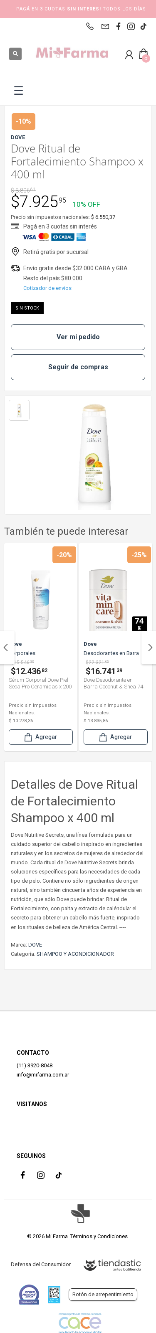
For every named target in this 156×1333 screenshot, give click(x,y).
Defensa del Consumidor (41, 1264)
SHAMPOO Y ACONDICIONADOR (75, 954)
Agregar (40, 737)
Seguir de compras (78, 367)
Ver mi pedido (78, 337)
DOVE (35, 945)
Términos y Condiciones (99, 1236)
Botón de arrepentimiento (103, 1294)
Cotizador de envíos (47, 288)
